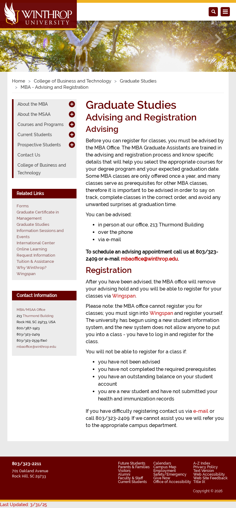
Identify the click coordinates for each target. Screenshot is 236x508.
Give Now (161, 478)
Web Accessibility (209, 474)
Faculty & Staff (130, 478)
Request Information (36, 255)
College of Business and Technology (72, 81)
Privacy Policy (205, 467)
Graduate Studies (138, 81)
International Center (36, 243)
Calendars (162, 463)
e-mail (200, 411)
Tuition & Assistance (35, 261)
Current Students (35, 134)
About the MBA (33, 104)
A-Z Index (201, 463)
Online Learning (32, 249)
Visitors (124, 471)
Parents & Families (134, 467)
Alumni (124, 474)
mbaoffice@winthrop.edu (36, 346)
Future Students (131, 463)
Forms (23, 206)
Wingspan (124, 296)
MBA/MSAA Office (31, 309)
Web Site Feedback (210, 478)
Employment (164, 471)
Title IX (199, 482)
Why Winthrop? (31, 267)
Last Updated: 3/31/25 (23, 504)
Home (18, 81)
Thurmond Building (38, 316)
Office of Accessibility (172, 482)
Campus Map (164, 467)
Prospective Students (39, 144)
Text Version (203, 471)
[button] (17, 39)
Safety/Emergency (170, 474)
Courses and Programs (41, 124)
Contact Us (29, 154)
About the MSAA (34, 114)
